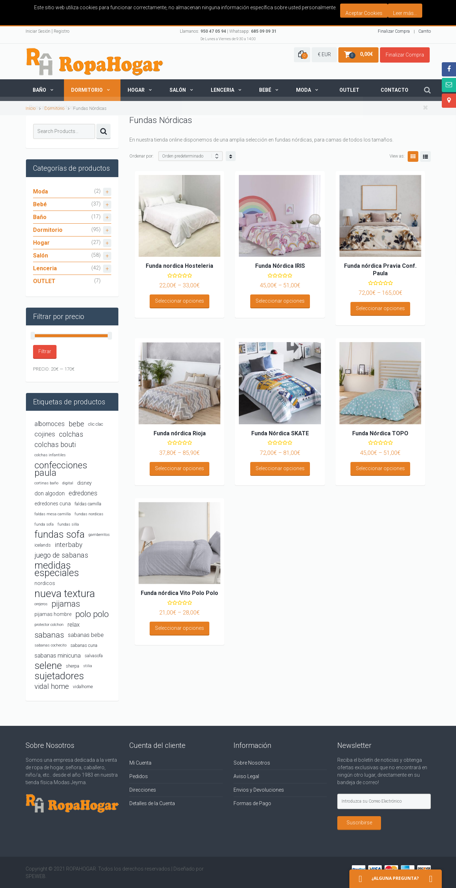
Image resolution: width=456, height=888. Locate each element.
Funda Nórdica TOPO (380, 433)
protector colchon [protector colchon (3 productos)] (49, 624)
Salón (178, 90)
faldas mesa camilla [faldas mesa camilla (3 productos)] (52, 514)
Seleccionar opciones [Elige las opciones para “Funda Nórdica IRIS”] (280, 301)
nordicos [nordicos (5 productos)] (44, 583)
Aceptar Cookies (363, 13)
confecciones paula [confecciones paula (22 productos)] (60, 469)
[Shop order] (190, 156)
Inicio (31, 108)
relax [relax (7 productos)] (74, 624)
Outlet (349, 90)
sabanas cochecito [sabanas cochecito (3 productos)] (50, 645)
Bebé (265, 90)
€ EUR (324, 54)
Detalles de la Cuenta (152, 803)
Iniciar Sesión (38, 31)
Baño (39, 90)
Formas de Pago (252, 803)
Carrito (424, 31)
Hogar (136, 90)
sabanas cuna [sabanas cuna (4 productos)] (83, 645)
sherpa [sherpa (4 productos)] (72, 666)
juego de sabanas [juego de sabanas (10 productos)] (61, 555)
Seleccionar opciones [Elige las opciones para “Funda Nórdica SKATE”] (280, 468)
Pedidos (138, 776)
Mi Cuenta (140, 763)
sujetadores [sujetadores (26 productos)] (59, 676)
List (425, 156)
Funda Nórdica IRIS (280, 265)
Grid (413, 156)
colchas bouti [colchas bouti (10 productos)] (55, 445)
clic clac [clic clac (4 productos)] (95, 424)
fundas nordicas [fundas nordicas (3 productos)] (89, 514)
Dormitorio (87, 90)
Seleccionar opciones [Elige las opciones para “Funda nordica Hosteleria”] (179, 301)
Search (103, 131)
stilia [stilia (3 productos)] (87, 666)
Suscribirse (359, 822)
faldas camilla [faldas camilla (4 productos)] (88, 503)
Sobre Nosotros (252, 763)
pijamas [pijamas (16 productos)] (66, 604)
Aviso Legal (246, 776)
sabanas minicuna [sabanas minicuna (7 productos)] (57, 655)
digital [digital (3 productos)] (67, 483)
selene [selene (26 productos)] (48, 666)
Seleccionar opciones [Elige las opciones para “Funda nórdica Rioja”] (179, 468)
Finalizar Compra (394, 31)
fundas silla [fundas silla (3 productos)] (68, 524)
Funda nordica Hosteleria (179, 265)
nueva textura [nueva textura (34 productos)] (64, 594)
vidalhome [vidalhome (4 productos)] (83, 686)
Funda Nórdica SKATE (280, 433)
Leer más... (405, 13)
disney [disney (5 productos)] (84, 483)
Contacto (394, 90)
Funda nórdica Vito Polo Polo (179, 593)
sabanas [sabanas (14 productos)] (49, 634)
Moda (303, 90)
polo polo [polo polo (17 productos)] (92, 614)
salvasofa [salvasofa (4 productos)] (94, 655)
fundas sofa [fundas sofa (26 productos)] (59, 535)
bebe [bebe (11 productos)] (76, 424)
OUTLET (44, 281)
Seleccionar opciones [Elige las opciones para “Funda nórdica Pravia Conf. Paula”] (380, 308)
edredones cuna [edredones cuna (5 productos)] (52, 503)
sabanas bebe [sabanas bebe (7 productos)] (86, 635)
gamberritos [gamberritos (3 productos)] (99, 534)
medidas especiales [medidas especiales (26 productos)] (56, 569)
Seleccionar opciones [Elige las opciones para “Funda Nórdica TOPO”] (380, 468)
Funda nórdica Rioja (180, 433)
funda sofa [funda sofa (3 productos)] (44, 524)
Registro (61, 31)
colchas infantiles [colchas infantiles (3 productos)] (50, 455)
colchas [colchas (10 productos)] (71, 434)
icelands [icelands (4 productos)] (42, 545)
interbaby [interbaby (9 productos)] (68, 545)
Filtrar (44, 351)
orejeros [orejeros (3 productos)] (41, 604)
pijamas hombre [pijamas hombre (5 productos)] (52, 614)
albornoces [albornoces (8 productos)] (49, 423)
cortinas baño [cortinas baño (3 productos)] (46, 483)
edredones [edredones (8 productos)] (83, 493)
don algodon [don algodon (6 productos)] (49, 493)
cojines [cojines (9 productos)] (44, 434)
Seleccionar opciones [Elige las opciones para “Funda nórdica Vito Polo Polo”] (179, 628)
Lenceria (222, 90)
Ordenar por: (141, 156)
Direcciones (142, 790)
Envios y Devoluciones (259, 790)
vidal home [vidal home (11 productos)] (51, 686)
